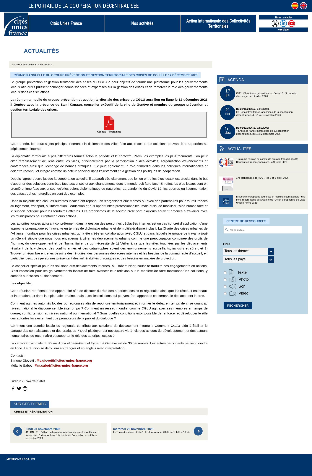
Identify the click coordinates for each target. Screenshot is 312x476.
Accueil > (17, 64)
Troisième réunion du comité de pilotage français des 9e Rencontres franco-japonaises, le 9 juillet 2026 (258, 165)
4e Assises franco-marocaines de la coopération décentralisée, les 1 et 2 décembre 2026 (254, 131)
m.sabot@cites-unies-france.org (62, 365)
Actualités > (45, 64)
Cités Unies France (66, 23)
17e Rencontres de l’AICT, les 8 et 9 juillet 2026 (254, 183)
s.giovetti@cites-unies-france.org (65, 360)
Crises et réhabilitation (32, 411)
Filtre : (227, 244)
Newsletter (283, 29)
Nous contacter (283, 17)
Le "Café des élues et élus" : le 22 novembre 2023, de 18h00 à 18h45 (151, 430)
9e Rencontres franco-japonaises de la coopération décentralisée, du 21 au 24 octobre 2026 (256, 112)
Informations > (31, 64)
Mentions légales (20, 459)
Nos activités (142, 23)
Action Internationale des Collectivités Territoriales (218, 23)
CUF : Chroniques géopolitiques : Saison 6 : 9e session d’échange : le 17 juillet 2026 (258, 93)
